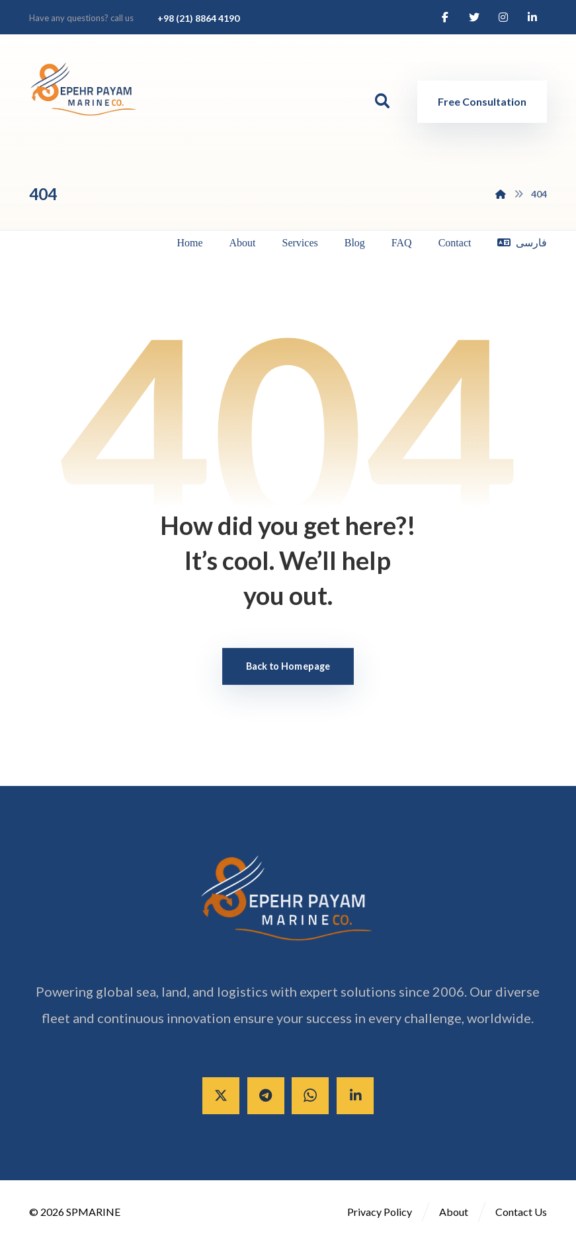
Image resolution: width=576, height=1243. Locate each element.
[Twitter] (474, 17)
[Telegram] (265, 1096)
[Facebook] (445, 17)
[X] (220, 1096)
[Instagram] (503, 17)
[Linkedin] (532, 17)
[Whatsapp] (310, 1096)
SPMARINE (93, 1212)
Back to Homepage (288, 666)
